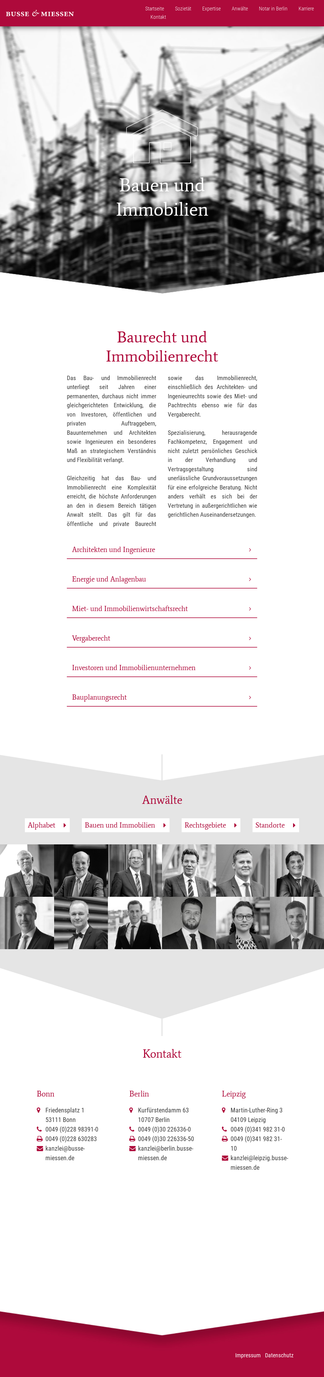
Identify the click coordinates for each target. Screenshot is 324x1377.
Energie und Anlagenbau (109, 579)
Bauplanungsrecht (99, 697)
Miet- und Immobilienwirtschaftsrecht (130, 608)
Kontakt (158, 17)
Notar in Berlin (273, 8)
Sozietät (183, 8)
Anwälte (240, 8)
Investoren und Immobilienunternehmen (134, 667)
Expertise (211, 8)
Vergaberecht (91, 638)
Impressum (248, 1355)
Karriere (306, 8)
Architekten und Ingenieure (113, 549)
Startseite (154, 8)
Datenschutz (279, 1355)
